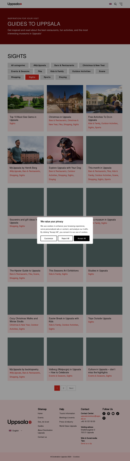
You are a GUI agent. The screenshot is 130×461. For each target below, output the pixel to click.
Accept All (82, 238)
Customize (48, 238)
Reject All (65, 238)
